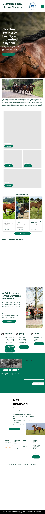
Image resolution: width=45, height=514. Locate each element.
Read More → (7, 229)
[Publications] (9, 208)
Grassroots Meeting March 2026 (36, 221)
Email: (36, 364)
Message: (26, 373)
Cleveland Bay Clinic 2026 (22, 221)
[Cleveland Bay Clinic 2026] (22, 208)
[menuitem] (18, 444)
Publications (7, 221)
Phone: (26, 369)
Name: (25, 364)
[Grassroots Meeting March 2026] (36, 208)
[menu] (42, 6)
